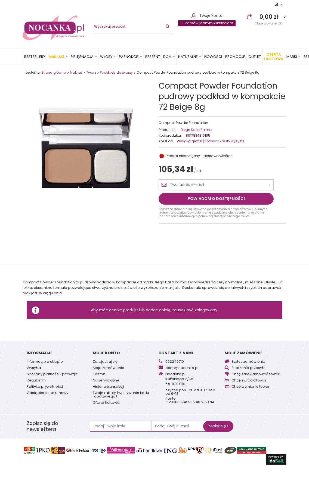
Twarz (91, 72)
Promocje (235, 56)
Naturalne (188, 56)
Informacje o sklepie (45, 362)
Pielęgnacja (82, 56)
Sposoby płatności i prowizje (52, 374)
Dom (167, 56)
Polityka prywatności (45, 387)
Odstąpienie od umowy (47, 393)
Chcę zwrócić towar (249, 380)
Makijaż (56, 56)
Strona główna (53, 72)
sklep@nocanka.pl (181, 368)
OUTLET (254, 56)
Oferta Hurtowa (273, 56)
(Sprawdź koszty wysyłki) (223, 141)
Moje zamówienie (243, 353)
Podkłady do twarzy (116, 72)
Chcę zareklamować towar (255, 374)
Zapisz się (218, 426)
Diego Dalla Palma (196, 130)
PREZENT (152, 56)
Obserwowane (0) (268, 23)
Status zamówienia (248, 362)
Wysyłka (34, 368)
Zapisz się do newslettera (42, 426)
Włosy (106, 56)
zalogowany (206, 310)
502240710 (174, 362)
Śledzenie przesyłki (248, 368)
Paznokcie (129, 56)
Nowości (213, 56)
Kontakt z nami (176, 353)
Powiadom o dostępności (216, 198)
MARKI (291, 56)
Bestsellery (34, 56)
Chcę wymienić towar (250, 387)
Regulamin (36, 380)
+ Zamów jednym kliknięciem (207, 23)
